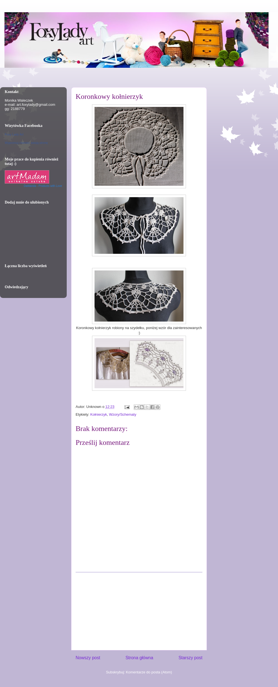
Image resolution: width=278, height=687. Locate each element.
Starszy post (190, 657)
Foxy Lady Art (14, 134)
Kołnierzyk (98, 414)
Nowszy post (88, 657)
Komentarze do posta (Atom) (149, 672)
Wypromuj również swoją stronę (26, 142)
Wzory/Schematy (122, 414)
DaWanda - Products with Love (43, 185)
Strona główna (139, 657)
